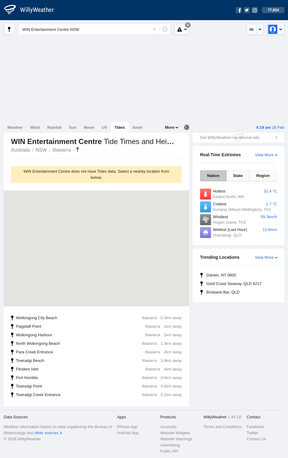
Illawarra (62, 150)
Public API (169, 451)
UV (104, 127)
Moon (89, 127)
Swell (137, 127)
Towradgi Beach (99, 361)
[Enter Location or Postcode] (94, 29)
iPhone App (127, 426)
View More (264, 155)
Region (263, 175)
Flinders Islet (99, 369)
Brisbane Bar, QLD (222, 292)
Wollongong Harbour (99, 335)
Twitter (252, 433)
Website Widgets (175, 433)
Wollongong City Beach (99, 318)
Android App (128, 433)
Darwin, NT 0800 (221, 275)
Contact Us (256, 439)
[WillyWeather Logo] (32, 10)
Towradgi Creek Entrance (99, 395)
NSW (41, 150)
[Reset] (154, 29)
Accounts (168, 426)
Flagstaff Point (99, 326)
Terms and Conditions (222, 426)
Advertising (170, 445)
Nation (213, 175)
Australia (20, 150)
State (238, 175)
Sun (73, 127)
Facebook (255, 426)
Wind (35, 127)
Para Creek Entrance (99, 352)
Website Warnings (176, 439)
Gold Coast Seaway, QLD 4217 (233, 283)
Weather (15, 127)
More (169, 127)
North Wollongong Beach (99, 344)
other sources (46, 433)
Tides (120, 127)
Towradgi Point (99, 386)
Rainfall (54, 127)
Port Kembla (99, 378)
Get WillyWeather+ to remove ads (229, 137)
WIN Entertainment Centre (78, 149)
